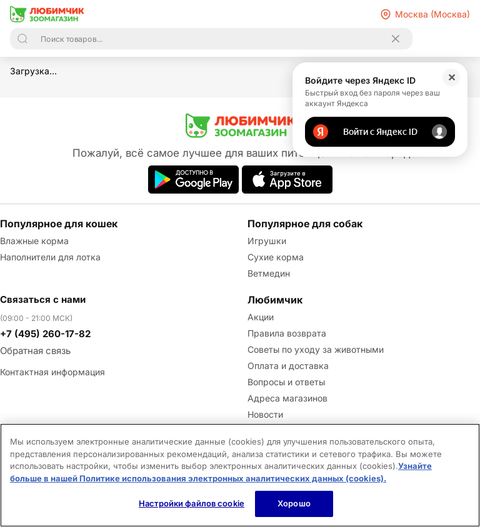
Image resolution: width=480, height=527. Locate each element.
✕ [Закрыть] (452, 77)
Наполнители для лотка (50, 257)
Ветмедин (269, 273)
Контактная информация (52, 372)
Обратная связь (35, 351)
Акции (261, 317)
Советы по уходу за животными (316, 349)
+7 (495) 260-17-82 (45, 334)
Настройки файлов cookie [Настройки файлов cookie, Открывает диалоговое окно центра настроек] (191, 503)
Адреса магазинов (288, 398)
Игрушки (267, 240)
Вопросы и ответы (286, 382)
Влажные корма (34, 240)
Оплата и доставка (288, 365)
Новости (265, 414)
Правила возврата (287, 333)
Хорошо (294, 503)
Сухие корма (276, 257)
